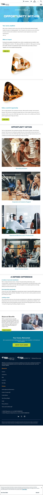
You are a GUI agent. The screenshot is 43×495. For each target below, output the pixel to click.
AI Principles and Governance (8, 389)
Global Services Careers (21, 269)
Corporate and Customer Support (21, 202)
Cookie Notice (5, 395)
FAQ (3, 377)
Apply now (6, 51)
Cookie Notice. (24, 489)
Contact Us (4, 374)
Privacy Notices (5, 403)
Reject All (37, 492)
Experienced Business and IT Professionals (21, 235)
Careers (3, 371)
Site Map (3, 383)
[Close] (41, 487)
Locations (4, 380)
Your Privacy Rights (6, 398)
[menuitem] (21, 372)
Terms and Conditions (6, 406)
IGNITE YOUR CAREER (21, 345)
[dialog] (21, 490)
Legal (3, 401)
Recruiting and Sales (21, 168)
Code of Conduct (5, 392)
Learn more (5, 119)
